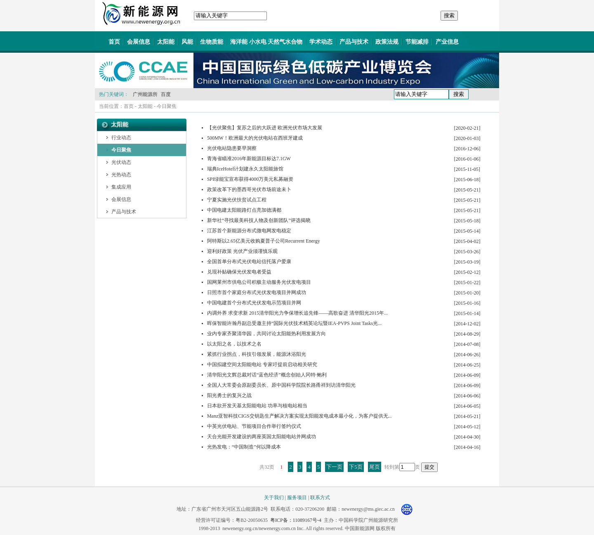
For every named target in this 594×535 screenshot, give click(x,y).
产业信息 (447, 42)
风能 (187, 42)
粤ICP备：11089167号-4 (295, 520)
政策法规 (386, 42)
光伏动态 (121, 162)
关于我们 (274, 497)
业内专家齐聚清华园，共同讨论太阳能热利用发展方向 (266, 333)
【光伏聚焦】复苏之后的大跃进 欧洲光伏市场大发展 (264, 128)
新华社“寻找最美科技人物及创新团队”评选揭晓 (259, 220)
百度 (166, 94)
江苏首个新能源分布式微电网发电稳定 (249, 231)
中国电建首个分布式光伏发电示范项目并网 (254, 303)
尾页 (374, 467)
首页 (114, 42)
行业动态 (121, 137)
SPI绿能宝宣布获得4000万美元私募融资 (250, 179)
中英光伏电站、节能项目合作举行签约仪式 (254, 426)
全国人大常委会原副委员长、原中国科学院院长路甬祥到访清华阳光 (281, 385)
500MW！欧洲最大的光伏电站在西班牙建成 (255, 138)
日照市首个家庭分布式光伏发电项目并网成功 (256, 292)
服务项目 (297, 497)
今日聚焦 (167, 106)
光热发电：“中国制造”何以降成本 (244, 447)
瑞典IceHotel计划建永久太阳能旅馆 (245, 169)
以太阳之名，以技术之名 (234, 344)
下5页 (356, 467)
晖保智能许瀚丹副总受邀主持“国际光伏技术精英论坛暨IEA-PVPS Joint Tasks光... (294, 323)
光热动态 (121, 175)
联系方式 (320, 497)
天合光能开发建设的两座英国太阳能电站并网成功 (261, 436)
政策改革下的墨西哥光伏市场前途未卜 (249, 189)
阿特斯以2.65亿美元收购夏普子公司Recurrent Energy (263, 241)
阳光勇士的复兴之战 (229, 395)
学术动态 (320, 42)
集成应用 (121, 187)
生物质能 (211, 42)
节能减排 (417, 42)
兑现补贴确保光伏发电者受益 (239, 272)
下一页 (334, 467)
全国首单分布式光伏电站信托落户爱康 (249, 261)
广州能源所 (145, 94)
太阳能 (165, 42)
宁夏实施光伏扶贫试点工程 (236, 200)
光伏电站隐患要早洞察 (232, 148)
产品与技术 (353, 42)
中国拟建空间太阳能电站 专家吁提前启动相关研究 (262, 364)
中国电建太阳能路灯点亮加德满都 (244, 210)
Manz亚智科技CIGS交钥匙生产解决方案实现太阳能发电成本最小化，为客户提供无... (299, 416)
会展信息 (138, 42)
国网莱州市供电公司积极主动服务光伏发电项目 (259, 282)
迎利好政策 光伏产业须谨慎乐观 (242, 251)
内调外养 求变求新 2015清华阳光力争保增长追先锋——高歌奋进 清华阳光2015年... (297, 313)
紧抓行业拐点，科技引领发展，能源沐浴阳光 (256, 354)
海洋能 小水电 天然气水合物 (266, 42)
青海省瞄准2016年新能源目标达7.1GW (249, 158)
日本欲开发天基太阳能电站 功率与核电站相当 (257, 406)
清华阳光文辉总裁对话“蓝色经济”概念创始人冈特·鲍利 (267, 375)
